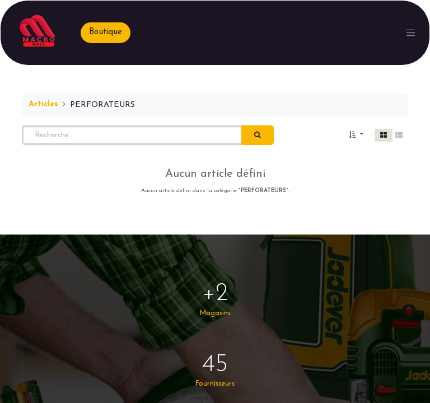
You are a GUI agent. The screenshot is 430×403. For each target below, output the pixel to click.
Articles (43, 104)
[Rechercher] (257, 135)
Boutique (105, 32)
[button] (356, 135)
